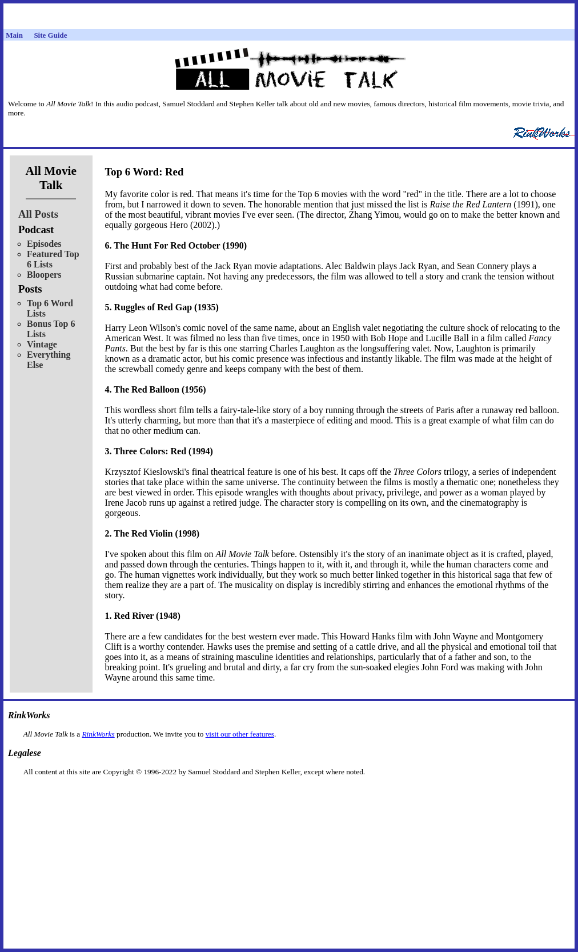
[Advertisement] (289, 794)
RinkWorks (98, 734)
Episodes (44, 244)
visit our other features (240, 734)
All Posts (38, 214)
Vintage (42, 344)
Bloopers (44, 274)
